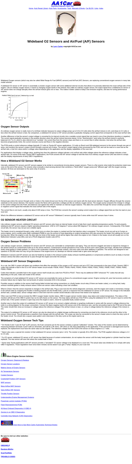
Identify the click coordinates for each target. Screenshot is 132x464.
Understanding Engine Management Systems (17, 397)
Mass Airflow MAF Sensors (11, 386)
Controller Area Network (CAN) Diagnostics (16, 416)
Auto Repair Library (41, 8)
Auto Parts (53, 8)
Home (31, 8)
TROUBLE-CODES (8, 457)
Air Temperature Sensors (10, 371)
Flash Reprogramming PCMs (11, 405)
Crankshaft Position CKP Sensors (13, 379)
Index (101, 8)
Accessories (61, 8)
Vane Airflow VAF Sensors (10, 390)
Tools (69, 8)
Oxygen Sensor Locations (10, 364)
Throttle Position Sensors (10, 394)
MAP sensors (6, 382)
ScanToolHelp (6, 453)
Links (96, 8)
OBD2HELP (5, 445)
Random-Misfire (7, 449)
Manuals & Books (78, 8)
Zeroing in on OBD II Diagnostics (13, 412)
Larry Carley (58, 46)
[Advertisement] (66, 63)
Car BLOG (90, 8)
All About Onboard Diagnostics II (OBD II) (16, 408)
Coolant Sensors (7, 375)
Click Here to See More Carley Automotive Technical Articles (29, 425)
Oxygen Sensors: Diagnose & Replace (15, 360)
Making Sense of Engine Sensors (13, 368)
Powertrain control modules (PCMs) (14, 401)
